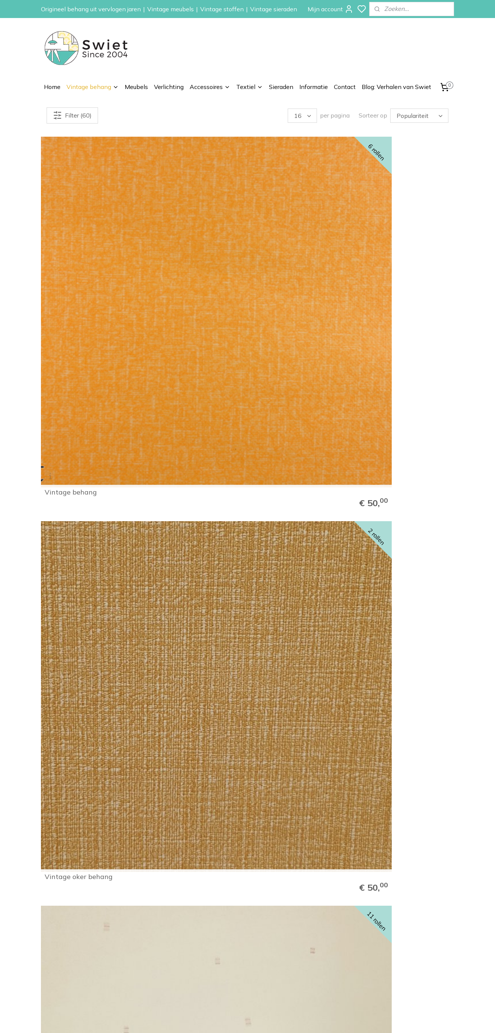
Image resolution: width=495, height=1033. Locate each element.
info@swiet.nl (79, 962)
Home (52, 86)
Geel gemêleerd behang (398, 370)
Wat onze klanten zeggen (407, 910)
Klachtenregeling (395, 935)
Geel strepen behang (183, 633)
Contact (345, 86)
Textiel (249, 86)
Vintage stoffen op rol (320, 969)
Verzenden (388, 918)
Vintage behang (92, 86)
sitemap (273, 1019)
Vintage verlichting (315, 952)
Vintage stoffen (222, 9)
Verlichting (169, 86)
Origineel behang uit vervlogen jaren (91, 9)
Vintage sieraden (273, 9)
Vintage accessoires (318, 960)
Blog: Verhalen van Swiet (396, 86)
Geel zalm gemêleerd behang (78, 498)
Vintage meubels (170, 9)
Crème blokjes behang (290, 239)
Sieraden (281, 86)
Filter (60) (72, 115)
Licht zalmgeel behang (186, 502)
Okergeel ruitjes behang (293, 633)
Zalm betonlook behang (398, 633)
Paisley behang (311, 918)
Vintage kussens (313, 977)
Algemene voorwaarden (405, 943)
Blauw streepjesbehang (398, 239)
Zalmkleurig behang (392, 502)
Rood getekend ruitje (183, 370)
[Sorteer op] (419, 115)
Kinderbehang (310, 927)
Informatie (313, 86)
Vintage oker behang (184, 239)
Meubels (136, 86)
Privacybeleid (391, 952)
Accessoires (210, 86)
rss (288, 1019)
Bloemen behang (313, 910)
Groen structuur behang (83, 370)
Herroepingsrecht (396, 927)
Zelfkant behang (313, 935)
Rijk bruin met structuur (293, 370)
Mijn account (330, 9)
